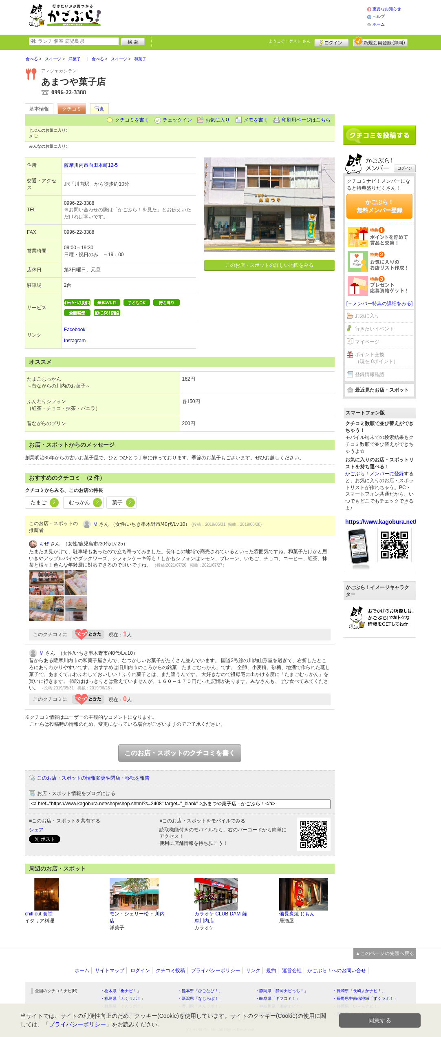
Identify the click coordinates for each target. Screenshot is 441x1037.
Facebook (75, 329)
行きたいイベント (374, 329)
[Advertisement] (242, 16)
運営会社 (292, 970)
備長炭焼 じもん (297, 914)
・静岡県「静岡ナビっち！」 (281, 990)
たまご (45, 502)
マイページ (367, 342)
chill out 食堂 (39, 914)
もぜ (44, 544)
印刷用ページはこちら (306, 120)
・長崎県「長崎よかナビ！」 (359, 990)
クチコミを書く (132, 120)
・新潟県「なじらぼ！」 (200, 998)
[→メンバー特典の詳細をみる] (379, 303)
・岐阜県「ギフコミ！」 (277, 998)
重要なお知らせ (387, 9)
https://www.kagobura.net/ (381, 521)
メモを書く (256, 120)
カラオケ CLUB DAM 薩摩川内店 (220, 917)
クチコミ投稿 (170, 970)
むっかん (85, 502)
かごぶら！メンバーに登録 (374, 473)
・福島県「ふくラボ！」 (122, 998)
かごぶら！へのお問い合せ (336, 970)
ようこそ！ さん (290, 41)
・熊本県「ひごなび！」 (200, 990)
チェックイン (177, 120)
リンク (253, 970)
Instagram (75, 340)
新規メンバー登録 (380, 41)
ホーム (379, 24)
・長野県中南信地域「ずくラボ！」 (365, 998)
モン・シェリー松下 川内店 (137, 917)
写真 (99, 109)
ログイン (331, 41)
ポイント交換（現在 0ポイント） (376, 358)
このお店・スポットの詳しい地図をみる (269, 265)
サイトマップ (109, 970)
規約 (271, 970)
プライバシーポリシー (215, 970)
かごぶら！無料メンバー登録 (379, 206)
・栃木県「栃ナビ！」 (120, 990)
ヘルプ (379, 16)
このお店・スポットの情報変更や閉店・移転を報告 (93, 778)
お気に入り (217, 120)
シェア (36, 830)
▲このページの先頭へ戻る (384, 953)
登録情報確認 (369, 374)
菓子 (123, 502)
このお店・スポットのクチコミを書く (179, 752)
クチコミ (72, 109)
